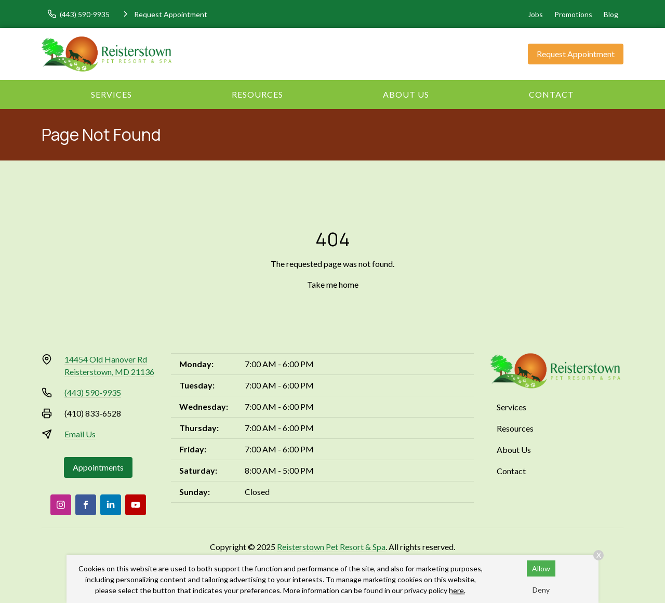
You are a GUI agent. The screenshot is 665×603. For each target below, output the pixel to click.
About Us (406, 94)
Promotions (573, 14)
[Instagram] (60, 504)
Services (111, 94)
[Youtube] (135, 504)
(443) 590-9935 (92, 392)
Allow (541, 568)
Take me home (332, 284)
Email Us (80, 434)
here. (457, 590)
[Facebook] (85, 504)
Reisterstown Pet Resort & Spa (331, 547)
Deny (541, 589)
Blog (611, 14)
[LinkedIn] (110, 504)
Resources (257, 94)
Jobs (535, 14)
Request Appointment (576, 54)
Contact (551, 94)
